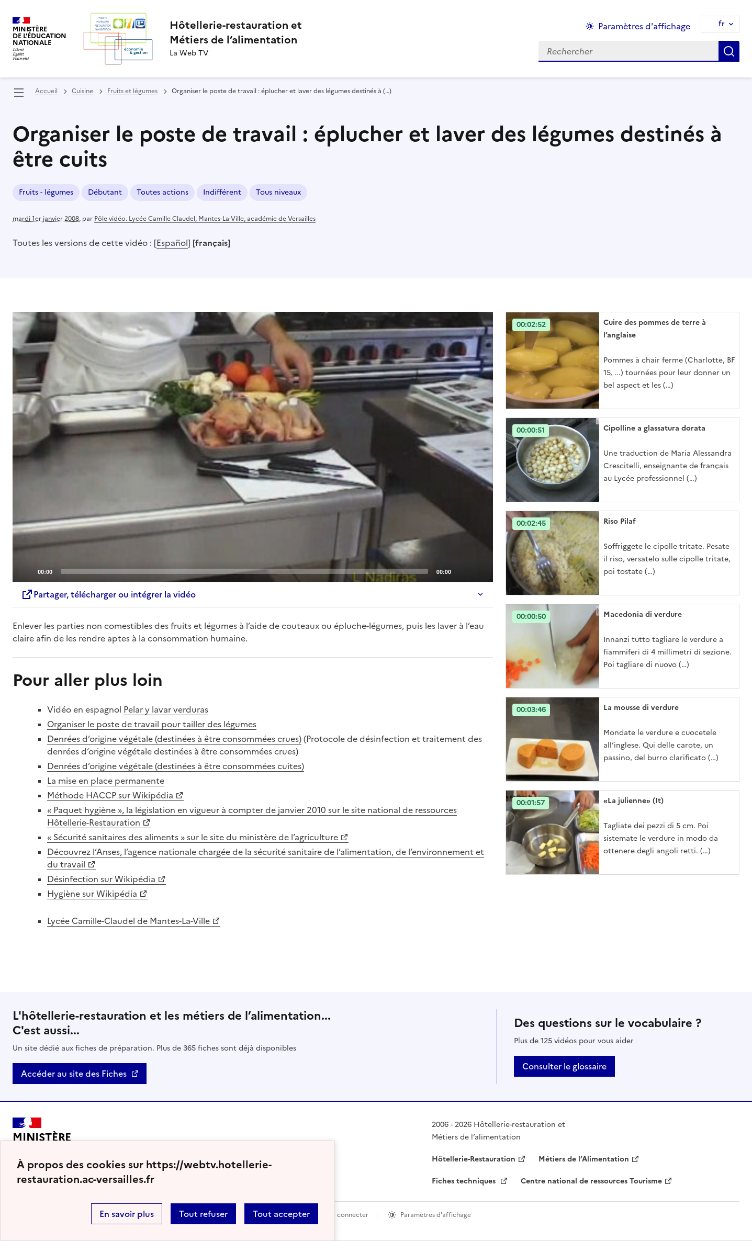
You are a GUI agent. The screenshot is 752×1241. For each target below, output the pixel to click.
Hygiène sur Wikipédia (92, 893)
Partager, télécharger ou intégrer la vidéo (108, 594)
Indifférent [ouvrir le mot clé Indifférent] (222, 192)
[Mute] (462, 571)
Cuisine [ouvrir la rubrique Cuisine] (82, 91)
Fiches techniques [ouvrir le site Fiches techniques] (465, 1181)
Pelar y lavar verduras (166, 709)
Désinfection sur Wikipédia (101, 879)
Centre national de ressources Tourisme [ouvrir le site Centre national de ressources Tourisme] (591, 1181)
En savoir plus (126, 1214)
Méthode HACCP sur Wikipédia (110, 795)
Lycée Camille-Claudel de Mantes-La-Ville (128, 921)
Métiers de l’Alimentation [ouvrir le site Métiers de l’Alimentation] (583, 1159)
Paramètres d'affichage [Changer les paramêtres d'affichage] (644, 26)
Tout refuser (203, 1214)
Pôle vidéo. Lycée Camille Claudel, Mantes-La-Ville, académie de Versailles (205, 218)
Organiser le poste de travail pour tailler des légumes (151, 724)
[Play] (253, 447)
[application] (253, 447)
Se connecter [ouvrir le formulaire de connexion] (348, 1215)
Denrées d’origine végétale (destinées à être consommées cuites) (175, 766)
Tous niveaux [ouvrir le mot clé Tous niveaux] (278, 192)
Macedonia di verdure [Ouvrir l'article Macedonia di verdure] (642, 614)
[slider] (244, 571)
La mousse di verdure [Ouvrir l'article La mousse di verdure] (641, 707)
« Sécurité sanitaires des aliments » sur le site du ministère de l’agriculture (192, 837)
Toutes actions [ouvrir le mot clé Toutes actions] (162, 192)
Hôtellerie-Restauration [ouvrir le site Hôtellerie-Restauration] (473, 1159)
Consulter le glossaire (564, 1066)
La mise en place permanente (105, 780)
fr (722, 23)
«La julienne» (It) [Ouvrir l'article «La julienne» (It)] (633, 800)
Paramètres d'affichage (435, 1215)
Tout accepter (281, 1214)
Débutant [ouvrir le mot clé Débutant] (105, 192)
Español (172, 242)
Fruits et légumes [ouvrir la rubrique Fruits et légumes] (132, 91)
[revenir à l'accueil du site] (236, 32)
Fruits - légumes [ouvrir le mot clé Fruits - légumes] (46, 192)
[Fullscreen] (479, 571)
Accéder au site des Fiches (74, 1073)
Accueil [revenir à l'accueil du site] (46, 91)
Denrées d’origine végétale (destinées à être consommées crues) (174, 738)
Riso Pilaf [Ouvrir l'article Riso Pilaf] (619, 521)
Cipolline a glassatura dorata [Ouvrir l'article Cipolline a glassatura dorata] (654, 428)
